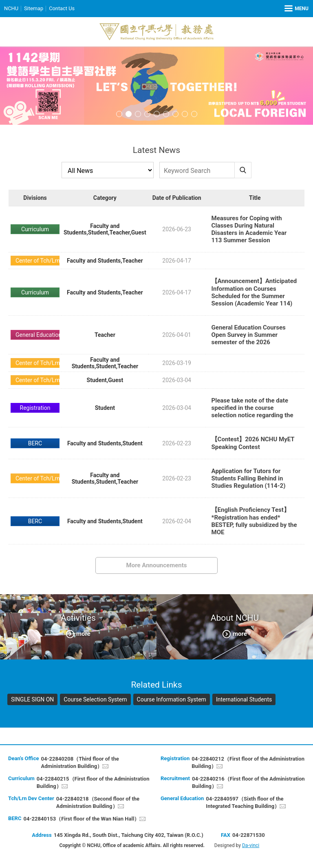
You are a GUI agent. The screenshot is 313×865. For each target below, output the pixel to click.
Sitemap (34, 8)
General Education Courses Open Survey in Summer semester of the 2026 (249, 335)
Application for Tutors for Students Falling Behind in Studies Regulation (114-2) (249, 478)
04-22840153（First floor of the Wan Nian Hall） (81, 819)
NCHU (11, 8)
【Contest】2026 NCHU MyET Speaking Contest (253, 443)
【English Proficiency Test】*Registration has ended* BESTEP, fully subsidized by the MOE (254, 521)
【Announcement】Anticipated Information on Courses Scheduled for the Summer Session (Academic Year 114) (254, 292)
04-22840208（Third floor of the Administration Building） (80, 762)
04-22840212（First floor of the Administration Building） (248, 762)
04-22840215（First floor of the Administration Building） (93, 782)
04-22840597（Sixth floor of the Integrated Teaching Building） (244, 802)
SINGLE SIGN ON (32, 699)
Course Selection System (95, 699)
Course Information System (171, 699)
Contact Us (62, 8)
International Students (244, 699)
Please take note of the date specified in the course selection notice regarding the (252, 408)
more (83, 633)
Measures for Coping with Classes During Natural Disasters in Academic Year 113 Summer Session (249, 229)
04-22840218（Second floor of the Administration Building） (97, 802)
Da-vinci (250, 845)
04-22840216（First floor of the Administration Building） (248, 782)
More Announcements (156, 565)
